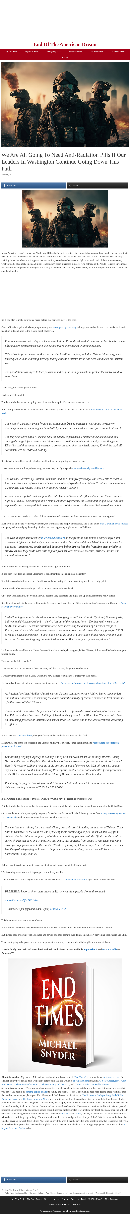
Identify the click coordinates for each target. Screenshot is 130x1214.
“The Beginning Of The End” (55, 1084)
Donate (65, 57)
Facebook (65, 1113)
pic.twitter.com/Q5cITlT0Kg (21, 900)
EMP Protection (97, 52)
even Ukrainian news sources (114, 523)
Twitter (77, 1113)
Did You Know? (95, 1199)
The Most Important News (35, 1099)
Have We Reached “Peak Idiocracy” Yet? (21, 1190)
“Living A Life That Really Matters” (92, 1084)
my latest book (25, 735)
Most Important (118, 52)
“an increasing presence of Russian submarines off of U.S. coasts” (93, 683)
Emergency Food (53, 52)
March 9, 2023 (58, 908)
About (56, 1199)
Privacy (65, 1199)
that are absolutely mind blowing (88, 468)
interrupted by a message (65, 327)
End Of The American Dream (65, 44)
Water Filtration (75, 52)
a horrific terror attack (76, 879)
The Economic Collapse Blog (96, 1095)
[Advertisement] (65, 20)
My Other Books (31, 52)
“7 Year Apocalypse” (109, 1080)
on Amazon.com (111, 1077)
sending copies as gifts (37, 1091)
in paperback (90, 949)
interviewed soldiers (53, 537)
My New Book (11, 52)
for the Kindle (109, 949)
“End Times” (80, 1077)
